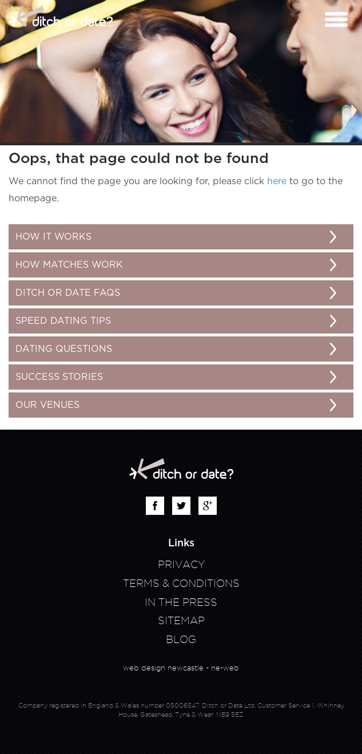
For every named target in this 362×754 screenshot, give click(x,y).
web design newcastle (163, 668)
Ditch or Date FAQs (67, 292)
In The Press (181, 602)
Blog (181, 639)
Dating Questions (63, 349)
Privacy (181, 564)
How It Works (53, 236)
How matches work (69, 264)
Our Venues (47, 405)
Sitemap (181, 620)
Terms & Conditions (181, 583)
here (277, 181)
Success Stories (59, 377)
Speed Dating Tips (63, 321)
